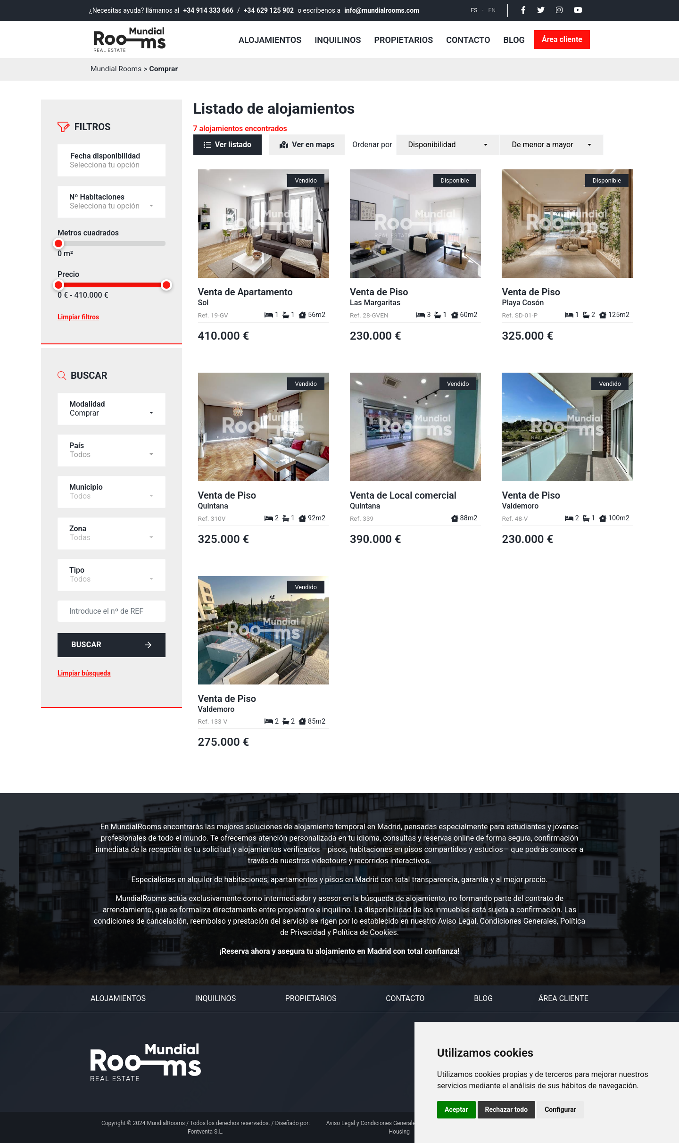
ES (474, 10)
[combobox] (112, 404)
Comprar (165, 69)
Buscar (111, 640)
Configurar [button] (560, 1109)
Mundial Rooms (117, 69)
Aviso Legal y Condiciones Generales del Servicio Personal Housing (399, 1127)
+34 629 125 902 (269, 10)
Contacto (468, 40)
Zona (77, 523)
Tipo (76, 565)
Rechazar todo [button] (506, 1109)
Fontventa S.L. (206, 1131)
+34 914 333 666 (208, 10)
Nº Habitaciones (96, 194)
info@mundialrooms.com (381, 10)
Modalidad (87, 399)
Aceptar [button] (456, 1109)
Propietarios (403, 40)
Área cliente (562, 39)
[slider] (58, 241)
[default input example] (112, 606)
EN (492, 10)
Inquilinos (338, 40)
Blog (514, 40)
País (76, 440)
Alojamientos (270, 40)
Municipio (86, 482)
